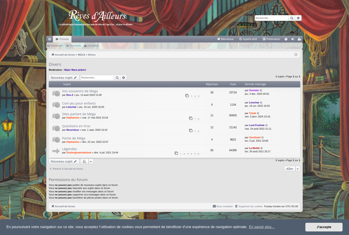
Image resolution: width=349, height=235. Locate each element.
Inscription (93, 45)
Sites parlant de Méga (79, 114)
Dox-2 (69, 95)
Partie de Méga (73, 138)
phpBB (164, 216)
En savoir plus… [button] (262, 227)
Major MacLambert (75, 69)
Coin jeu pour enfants (79, 103)
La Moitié (254, 148)
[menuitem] (225, 39)
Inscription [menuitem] (300, 40)
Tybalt (252, 113)
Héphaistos (72, 117)
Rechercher (56, 45)
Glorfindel (255, 137)
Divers (55, 64)
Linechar (71, 107)
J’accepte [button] (324, 227)
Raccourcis (50, 40)
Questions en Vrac (76, 126)
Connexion (75, 45)
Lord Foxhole (257, 125)
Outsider (254, 90)
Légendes (69, 149)
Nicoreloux (72, 130)
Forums (64, 39)
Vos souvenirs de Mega (80, 91)
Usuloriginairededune (78, 152)
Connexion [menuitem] (293, 40)
